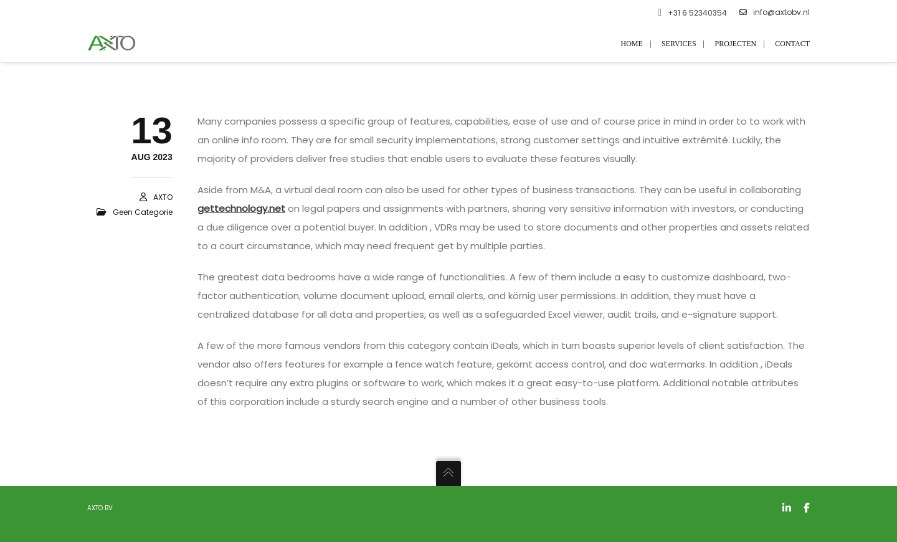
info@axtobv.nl (774, 12)
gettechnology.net (241, 208)
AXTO (163, 197)
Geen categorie (143, 212)
